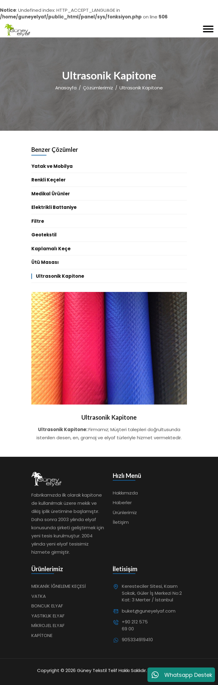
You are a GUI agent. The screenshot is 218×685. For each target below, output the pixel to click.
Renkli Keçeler (48, 180)
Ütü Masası (45, 262)
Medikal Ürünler (50, 193)
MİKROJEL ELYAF (48, 625)
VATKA (38, 596)
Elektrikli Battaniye (54, 207)
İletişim (121, 522)
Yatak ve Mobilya (52, 166)
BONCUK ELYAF (47, 606)
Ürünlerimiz (125, 512)
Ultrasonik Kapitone (60, 276)
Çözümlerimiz (98, 88)
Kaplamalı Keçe (51, 248)
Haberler (122, 502)
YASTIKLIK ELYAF (48, 616)
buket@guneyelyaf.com (137, 611)
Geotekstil (44, 235)
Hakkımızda (125, 493)
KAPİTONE (41, 635)
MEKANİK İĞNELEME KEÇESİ (58, 586)
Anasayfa (66, 88)
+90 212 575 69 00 (135, 625)
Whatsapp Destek (181, 674)
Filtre (37, 221)
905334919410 (137, 639)
